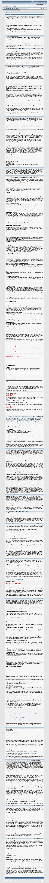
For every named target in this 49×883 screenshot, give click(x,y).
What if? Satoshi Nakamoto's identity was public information (21, 681)
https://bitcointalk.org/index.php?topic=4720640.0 (15, 534)
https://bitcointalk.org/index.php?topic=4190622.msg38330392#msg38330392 (21, 754)
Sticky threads (15, 523)
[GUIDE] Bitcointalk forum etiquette (22, 175)
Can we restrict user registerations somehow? (20, 805)
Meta (11, 36)
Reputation (13, 66)
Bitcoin (9, 16)
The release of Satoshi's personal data (19, 679)
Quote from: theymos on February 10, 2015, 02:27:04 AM (14, 707)
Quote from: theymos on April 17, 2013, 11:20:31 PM (14, 686)
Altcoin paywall (14, 129)
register (15, 6)
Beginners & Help (13, 175)
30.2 (14, 8)
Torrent (17, 8)
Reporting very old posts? (17, 494)
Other (8, 36)
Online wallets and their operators (22, 448)
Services (12, 416)
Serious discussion (14, 448)
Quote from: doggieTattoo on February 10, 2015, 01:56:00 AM (16, 717)
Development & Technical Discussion (16, 16)
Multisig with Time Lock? (27, 16)
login (12, 6)
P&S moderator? (15, 36)
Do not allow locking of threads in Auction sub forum (20, 167)
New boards (15, 838)
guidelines (20, 188)
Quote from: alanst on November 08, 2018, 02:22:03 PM (14, 579)
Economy (9, 66)
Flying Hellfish (8, 37)
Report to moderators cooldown (18, 558)
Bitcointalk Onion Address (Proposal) (18, 48)
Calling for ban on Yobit (19, 66)
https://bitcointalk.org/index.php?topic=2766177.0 (15, 530)
